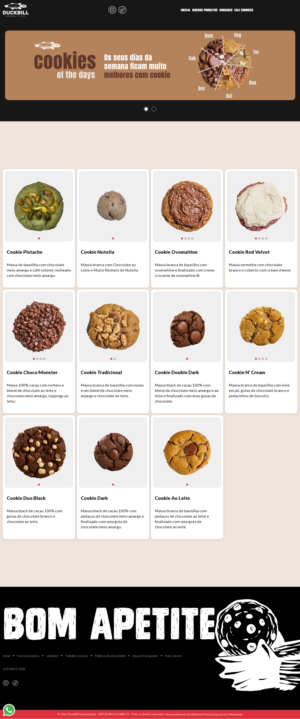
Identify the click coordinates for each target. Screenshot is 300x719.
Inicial (106, 10)
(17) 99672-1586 (14, 669)
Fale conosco (170, 9)
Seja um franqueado (145, 655)
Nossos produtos (127, 9)
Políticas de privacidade (110, 655)
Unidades (150, 9)
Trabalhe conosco (76, 655)
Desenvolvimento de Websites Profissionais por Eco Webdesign (204, 714)
